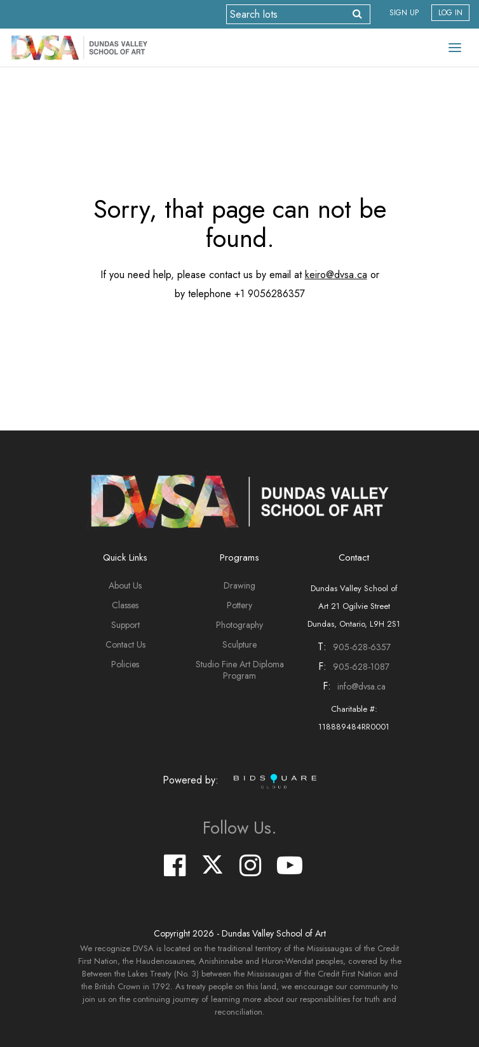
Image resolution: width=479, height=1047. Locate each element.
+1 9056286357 (269, 293)
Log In (450, 12)
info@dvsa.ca (361, 686)
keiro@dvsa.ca (336, 274)
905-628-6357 (362, 647)
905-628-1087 (361, 666)
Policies (125, 664)
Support (125, 624)
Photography (239, 624)
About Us (125, 585)
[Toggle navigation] (454, 47)
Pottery (239, 605)
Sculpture (239, 644)
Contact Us (125, 644)
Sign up (404, 12)
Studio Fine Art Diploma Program (240, 670)
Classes (125, 605)
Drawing (239, 585)
